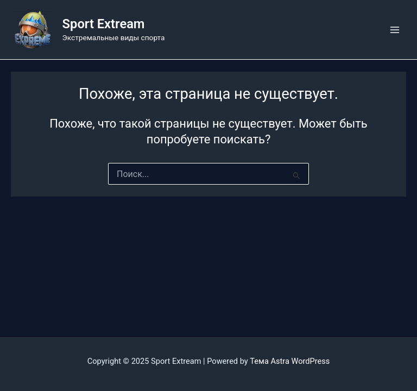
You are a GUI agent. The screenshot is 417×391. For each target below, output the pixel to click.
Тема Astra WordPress (290, 361)
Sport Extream (103, 23)
